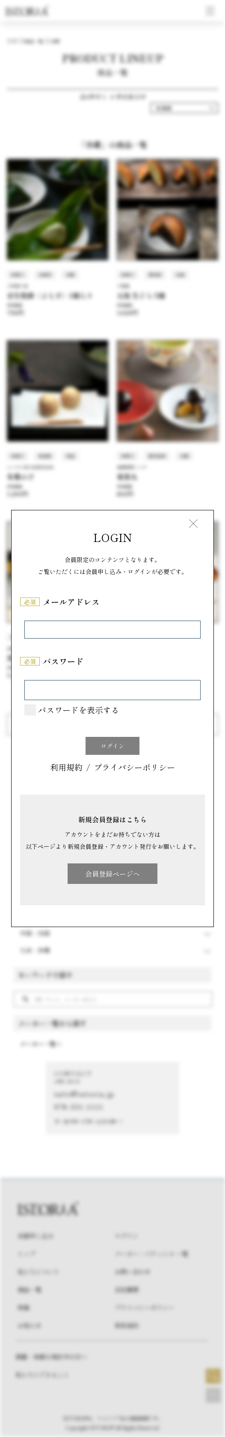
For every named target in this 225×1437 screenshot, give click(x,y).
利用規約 (66, 768)
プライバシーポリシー (134, 768)
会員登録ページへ (112, 874)
